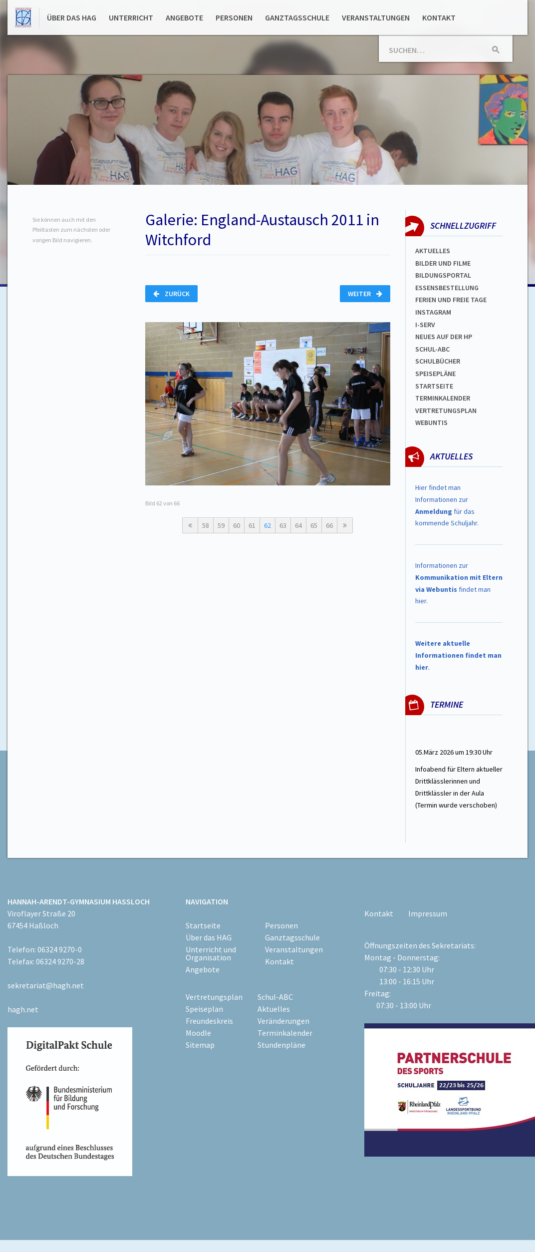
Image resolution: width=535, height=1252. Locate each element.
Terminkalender (442, 398)
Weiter (365, 293)
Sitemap (200, 1045)
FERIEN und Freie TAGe (451, 299)
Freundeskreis (209, 1021)
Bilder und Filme (443, 263)
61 (252, 525)
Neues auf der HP (443, 336)
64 (298, 525)
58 (205, 525)
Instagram (433, 312)
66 (329, 525)
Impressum (427, 913)
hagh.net (22, 1009)
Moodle (198, 1033)
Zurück (171, 293)
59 (221, 525)
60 (236, 525)
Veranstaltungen (376, 17)
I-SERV (425, 324)
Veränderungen (283, 1021)
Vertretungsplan (446, 410)
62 (267, 525)
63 (282, 525)
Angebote (184, 17)
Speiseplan (204, 1009)
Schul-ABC (275, 997)
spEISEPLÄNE (435, 373)
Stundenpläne (281, 1045)
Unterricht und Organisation (211, 953)
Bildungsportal (443, 275)
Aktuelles (432, 250)
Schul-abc (432, 349)
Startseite (434, 386)
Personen (234, 17)
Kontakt (439, 17)
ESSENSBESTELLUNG (447, 287)
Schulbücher (437, 361)
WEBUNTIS (431, 422)
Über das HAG (71, 17)
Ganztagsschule (297, 17)
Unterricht (131, 17)
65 (313, 525)
